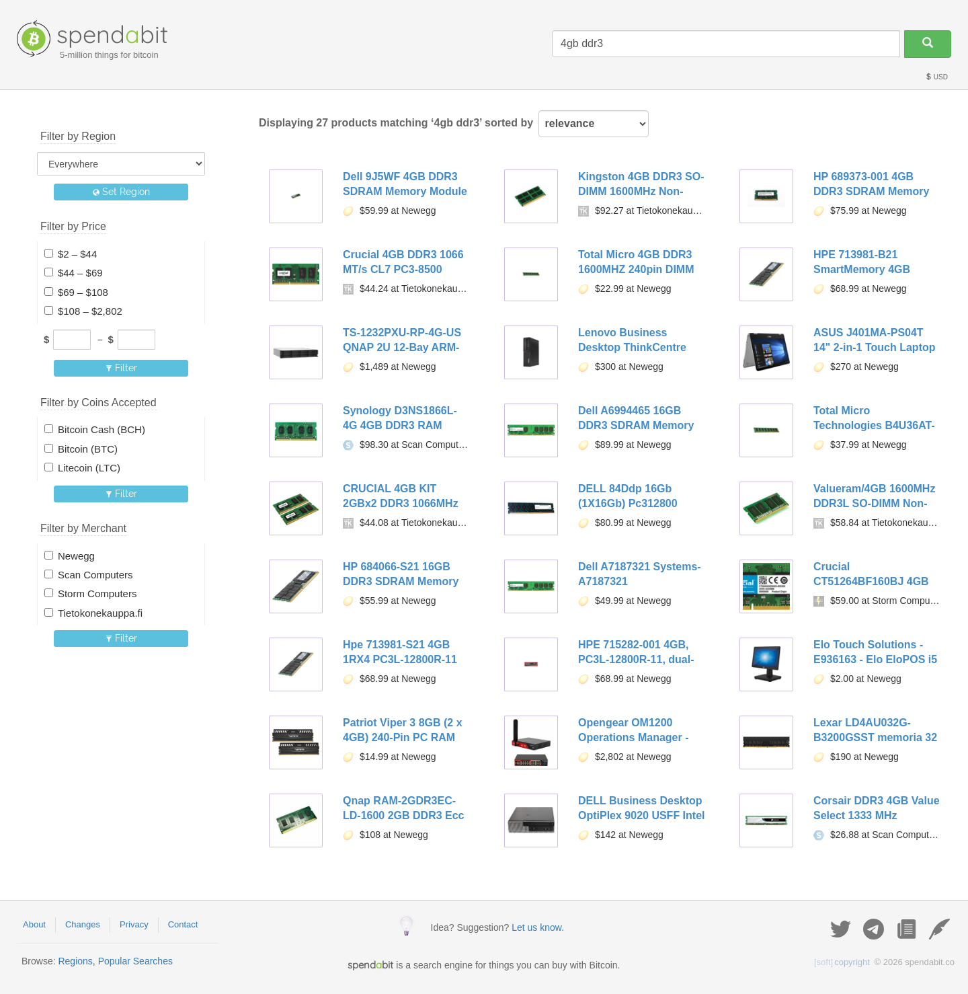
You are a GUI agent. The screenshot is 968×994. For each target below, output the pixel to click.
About (34, 924)
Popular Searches (135, 961)
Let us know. (538, 927)
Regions (75, 961)
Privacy (134, 924)
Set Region (121, 191)
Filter (121, 367)
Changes (82, 924)
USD (936, 77)
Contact (183, 924)
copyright (842, 962)
